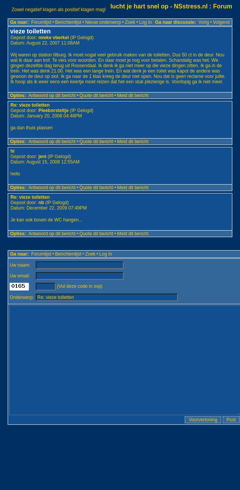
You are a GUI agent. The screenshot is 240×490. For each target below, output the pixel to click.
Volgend (221, 22)
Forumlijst (41, 22)
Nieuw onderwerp (103, 22)
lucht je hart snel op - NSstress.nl (158, 6)
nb (41, 202)
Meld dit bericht (132, 95)
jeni (42, 156)
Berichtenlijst (68, 22)
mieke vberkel (53, 37)
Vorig (204, 22)
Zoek (130, 22)
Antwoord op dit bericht (52, 95)
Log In (145, 22)
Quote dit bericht (96, 95)
